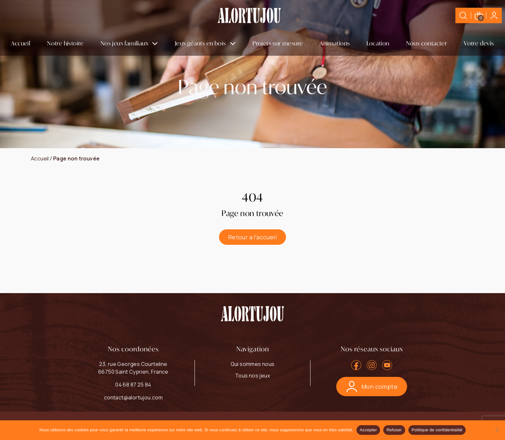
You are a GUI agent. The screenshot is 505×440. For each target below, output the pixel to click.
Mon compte (371, 386)
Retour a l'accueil (252, 237)
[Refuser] (497, 430)
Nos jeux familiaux (124, 43)
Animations (334, 43)
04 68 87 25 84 (133, 384)
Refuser (394, 429)
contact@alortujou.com (133, 397)
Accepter (368, 429)
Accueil (20, 43)
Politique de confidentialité (437, 429)
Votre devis (479, 43)
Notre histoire (65, 43)
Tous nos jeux (252, 375)
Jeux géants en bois (200, 43)
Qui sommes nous (253, 364)
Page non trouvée (76, 158)
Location (378, 43)
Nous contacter (426, 43)
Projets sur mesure (277, 43)
